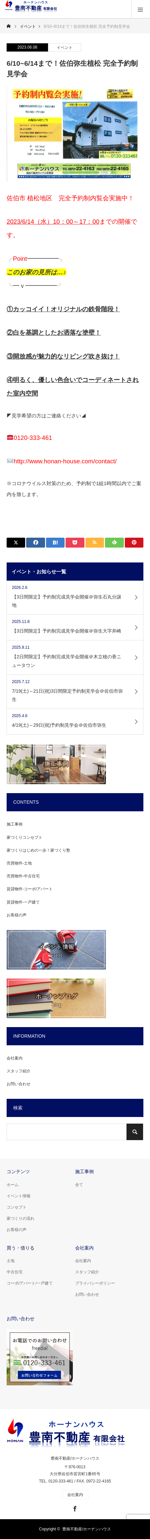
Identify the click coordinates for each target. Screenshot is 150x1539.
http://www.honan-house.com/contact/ (65, 461)
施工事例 (15, 824)
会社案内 (15, 1058)
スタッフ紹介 (18, 1071)
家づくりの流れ (20, 1218)
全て (79, 1184)
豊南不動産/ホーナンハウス (75, 1458)
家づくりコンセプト (24, 837)
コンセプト (16, 1207)
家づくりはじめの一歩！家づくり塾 (38, 850)
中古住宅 (15, 1272)
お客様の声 (16, 915)
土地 (11, 1260)
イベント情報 (18, 1196)
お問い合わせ (18, 1084)
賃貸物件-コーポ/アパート (30, 889)
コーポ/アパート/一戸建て (30, 1283)
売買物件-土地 (19, 863)
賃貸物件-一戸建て (23, 902)
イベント (65, 47)
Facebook (74, 1508)
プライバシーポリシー (95, 1283)
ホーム (13, 1184)
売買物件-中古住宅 (23, 876)
